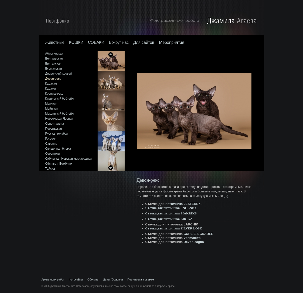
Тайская (51, 168)
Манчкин (51, 103)
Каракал (51, 83)
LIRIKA (187, 219)
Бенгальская (54, 58)
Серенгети (52, 153)
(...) (226, 196)
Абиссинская (54, 53)
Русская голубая (56, 133)
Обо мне (92, 279)
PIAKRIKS (189, 213)
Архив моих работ (53, 279)
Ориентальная (55, 123)
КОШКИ (76, 42)
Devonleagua (194, 242)
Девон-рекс (53, 78)
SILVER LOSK (191, 228)
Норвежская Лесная (59, 118)
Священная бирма (58, 148)
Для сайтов (144, 42)
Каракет (50, 88)
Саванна (51, 143)
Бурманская (53, 68)
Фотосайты (76, 279)
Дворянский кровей (58, 73)
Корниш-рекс (54, 93)
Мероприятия (171, 42)
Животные (55, 42)
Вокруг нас (119, 42)
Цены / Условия (113, 279)
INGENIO (188, 208)
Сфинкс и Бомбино (58, 163)
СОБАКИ (96, 42)
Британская (53, 63)
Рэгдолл (51, 138)
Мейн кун (51, 108)
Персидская (53, 128)
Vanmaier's (192, 238)
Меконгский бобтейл (59, 113)
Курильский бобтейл (59, 98)
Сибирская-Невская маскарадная (68, 158)
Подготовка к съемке (140, 279)
